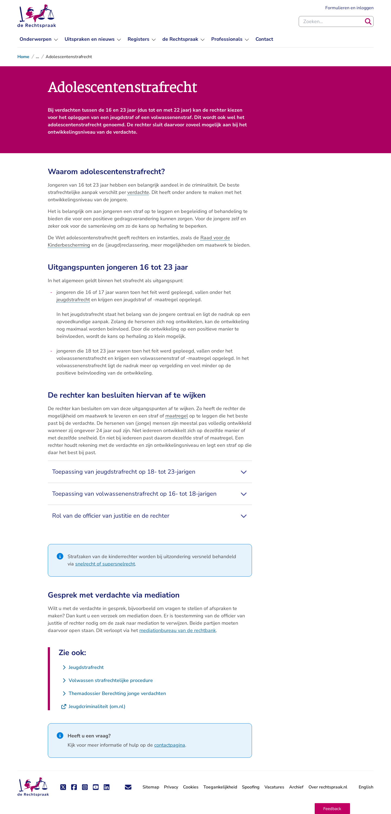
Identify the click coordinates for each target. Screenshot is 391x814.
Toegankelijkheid (220, 787)
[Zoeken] (368, 21)
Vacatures (274, 787)
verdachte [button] (138, 192)
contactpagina (169, 745)
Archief (296, 787)
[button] (332, 808)
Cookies (190, 787)
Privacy (171, 787)
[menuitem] (38, 39)
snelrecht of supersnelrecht (105, 564)
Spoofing (251, 787)
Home (23, 57)
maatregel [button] (176, 416)
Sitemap (151, 787)
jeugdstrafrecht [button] (73, 299)
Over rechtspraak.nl (327, 787)
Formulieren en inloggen (349, 7)
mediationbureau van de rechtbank (177, 630)
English (366, 787)
